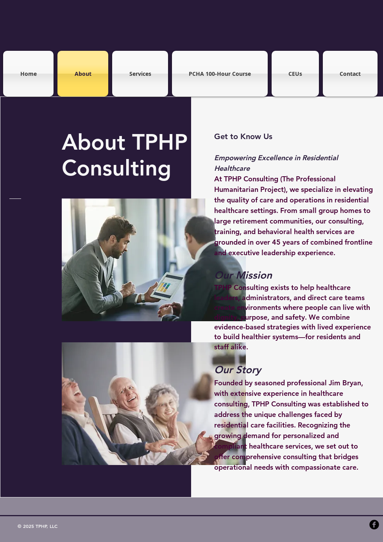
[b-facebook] (374, 524)
